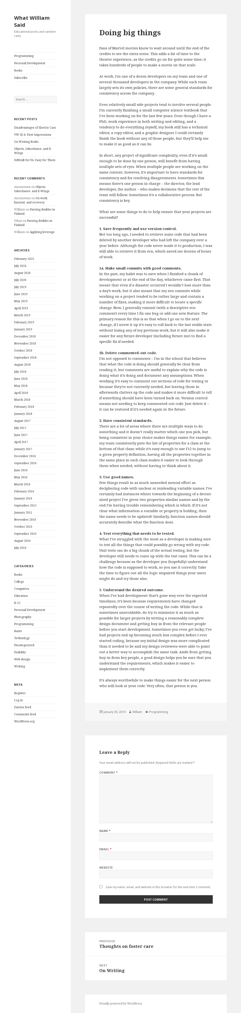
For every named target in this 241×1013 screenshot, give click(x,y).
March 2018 (22, 400)
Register (20, 693)
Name (105, 831)
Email (105, 849)
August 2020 (22, 273)
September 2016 (25, 463)
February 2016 (24, 491)
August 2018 (22, 365)
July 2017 (20, 428)
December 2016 (25, 456)
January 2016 (23, 498)
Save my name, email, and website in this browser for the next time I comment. (158, 887)
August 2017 (22, 421)
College (19, 582)
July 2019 (20, 287)
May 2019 (21, 301)
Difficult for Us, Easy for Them (34, 160)
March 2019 (22, 315)
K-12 (17, 603)
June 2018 (21, 379)
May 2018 (21, 386)
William (137, 712)
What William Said (32, 21)
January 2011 (23, 512)
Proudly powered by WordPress (120, 1003)
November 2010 (25, 520)
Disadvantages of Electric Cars (35, 128)
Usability (20, 652)
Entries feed (22, 707)
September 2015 (25, 505)
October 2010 (23, 527)
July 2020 (20, 280)
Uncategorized (24, 645)
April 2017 (21, 442)
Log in (18, 700)
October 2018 (23, 350)
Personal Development (29, 63)
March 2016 (22, 484)
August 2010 (22, 541)
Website (106, 868)
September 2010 (25, 534)
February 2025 (24, 259)
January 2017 (23, 449)
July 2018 (20, 372)
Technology (22, 638)
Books (18, 70)
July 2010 (20, 548)
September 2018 (25, 358)
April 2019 (21, 308)
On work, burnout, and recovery (31, 200)
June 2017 (21, 435)
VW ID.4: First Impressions (32, 135)
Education (21, 596)
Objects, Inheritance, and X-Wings (31, 189)
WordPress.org (24, 721)
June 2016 (21, 470)
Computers (21, 589)
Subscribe (21, 78)
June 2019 (21, 294)
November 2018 (25, 343)
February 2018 (24, 407)
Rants (18, 631)
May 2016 (21, 477)
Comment (108, 773)
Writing (19, 666)
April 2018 (21, 393)
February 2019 (24, 322)
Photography (22, 617)
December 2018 (25, 336)
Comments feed (25, 714)
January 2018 (23, 414)
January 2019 (23, 329)
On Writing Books (26, 142)
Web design (22, 659)
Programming (24, 56)
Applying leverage (42, 232)
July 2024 (20, 266)
